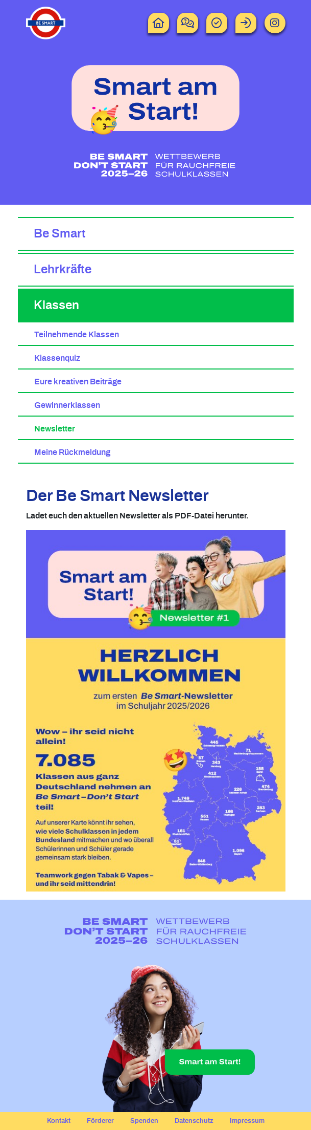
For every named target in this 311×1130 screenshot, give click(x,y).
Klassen (56, 305)
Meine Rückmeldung (72, 452)
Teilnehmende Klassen (76, 335)
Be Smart (60, 234)
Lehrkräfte (62, 270)
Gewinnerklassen (67, 405)
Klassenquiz (57, 358)
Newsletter (54, 429)
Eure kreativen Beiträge (78, 382)
